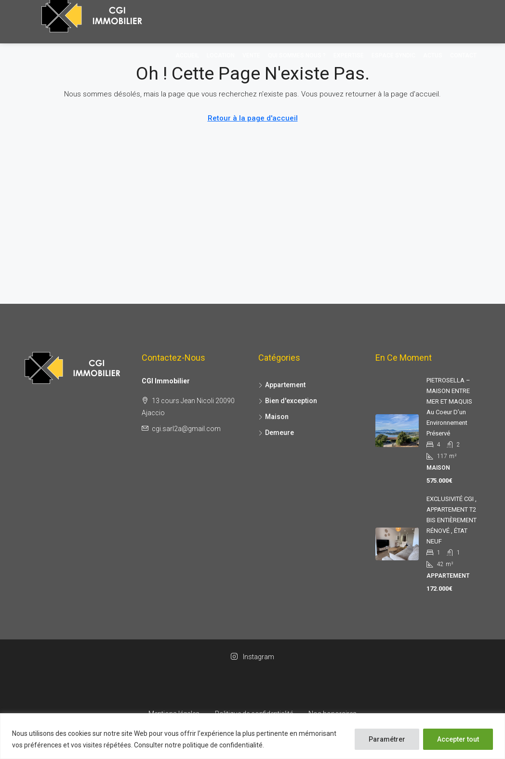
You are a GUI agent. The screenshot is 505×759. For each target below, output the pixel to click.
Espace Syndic (393, 55)
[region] (252, 736)
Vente (251, 55)
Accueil (187, 55)
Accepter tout (458, 739)
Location (221, 55)
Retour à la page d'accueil (253, 118)
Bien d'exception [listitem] (287, 401)
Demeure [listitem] (276, 432)
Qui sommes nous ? (297, 55)
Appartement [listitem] (282, 385)
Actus (432, 55)
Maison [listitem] (273, 416)
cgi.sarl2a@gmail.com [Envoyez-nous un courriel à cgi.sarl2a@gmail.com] (186, 429)
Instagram (252, 657)
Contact (463, 55)
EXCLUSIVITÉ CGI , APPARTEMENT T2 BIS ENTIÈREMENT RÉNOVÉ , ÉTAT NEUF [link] (451, 520)
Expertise (348, 55)
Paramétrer (387, 739)
